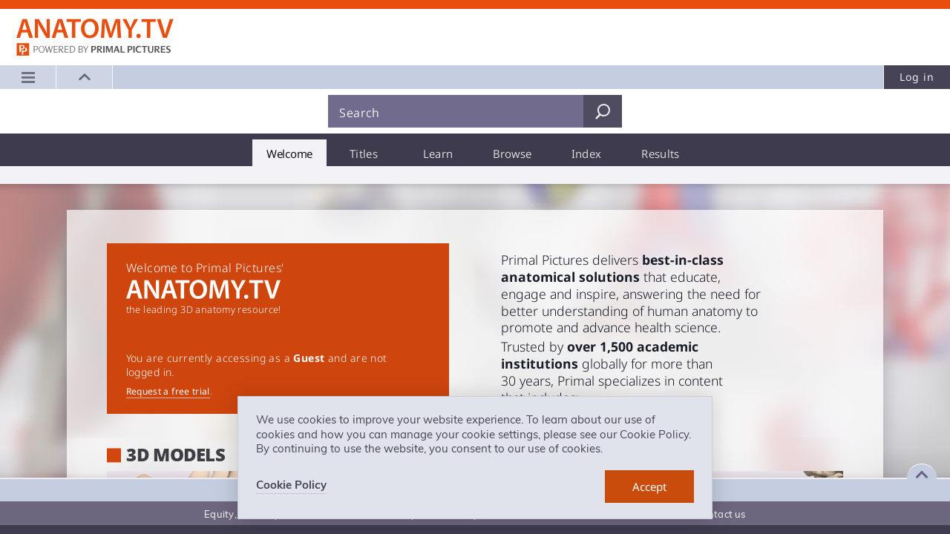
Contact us (720, 514)
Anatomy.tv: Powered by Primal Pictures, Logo (95, 29)
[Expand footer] (922, 475)
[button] (84, 77)
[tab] (289, 152)
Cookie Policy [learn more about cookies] (291, 485)
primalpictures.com (95, 51)
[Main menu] (28, 77)
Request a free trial (168, 391)
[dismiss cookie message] (649, 486)
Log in (917, 77)
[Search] (455, 111)
